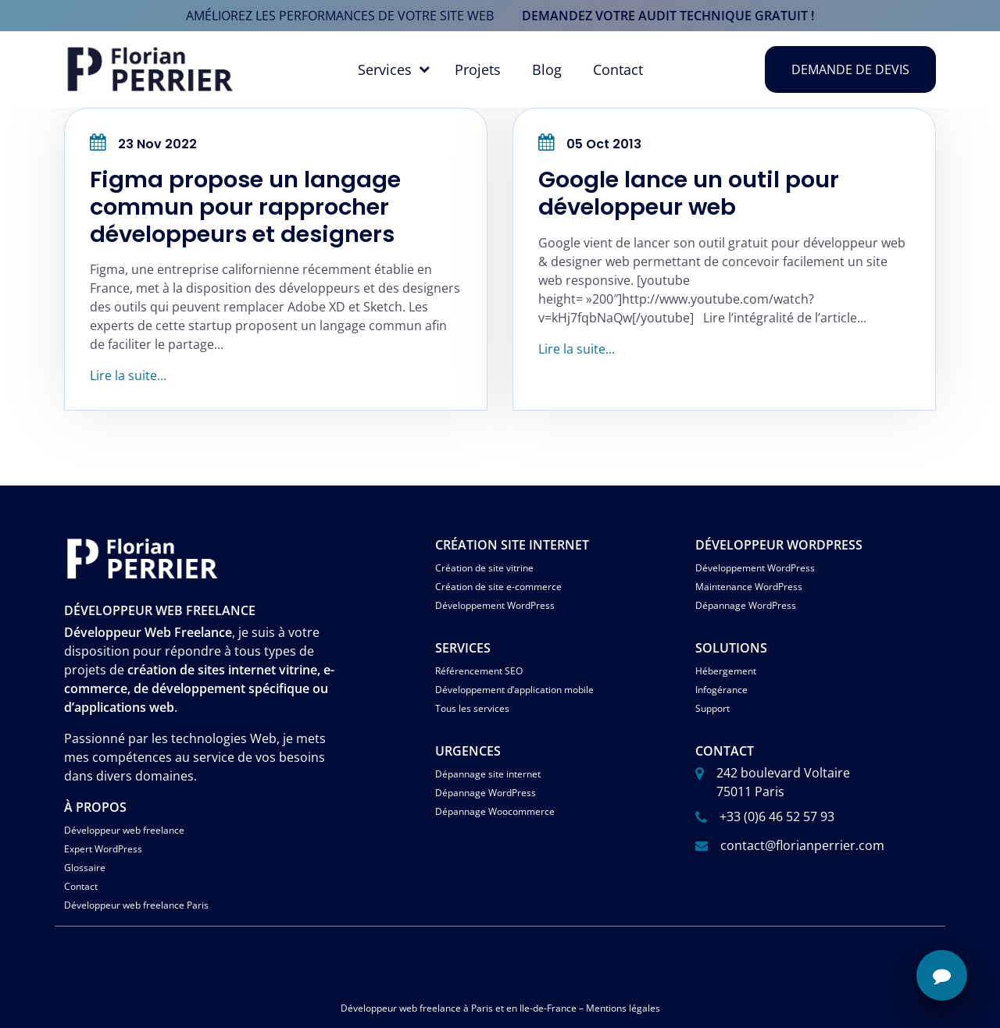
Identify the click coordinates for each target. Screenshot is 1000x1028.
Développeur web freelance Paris (136, 905)
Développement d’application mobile (514, 689)
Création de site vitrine (484, 567)
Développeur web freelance (124, 830)
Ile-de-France (548, 1008)
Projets (478, 69)
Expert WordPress (103, 848)
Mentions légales (623, 1008)
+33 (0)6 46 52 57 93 (777, 816)
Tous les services (472, 708)
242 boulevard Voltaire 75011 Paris (783, 782)
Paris (482, 1008)
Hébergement (725, 671)
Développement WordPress (495, 605)
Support (712, 708)
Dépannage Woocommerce (495, 811)
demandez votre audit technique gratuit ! (668, 15)
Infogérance (721, 689)
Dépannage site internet (488, 774)
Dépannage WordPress (745, 605)
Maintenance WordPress (748, 586)
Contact (618, 69)
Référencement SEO (479, 671)
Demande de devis (850, 69)
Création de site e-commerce (498, 586)
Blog (547, 69)
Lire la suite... (128, 375)
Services (385, 69)
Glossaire (84, 867)
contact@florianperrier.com (802, 845)
